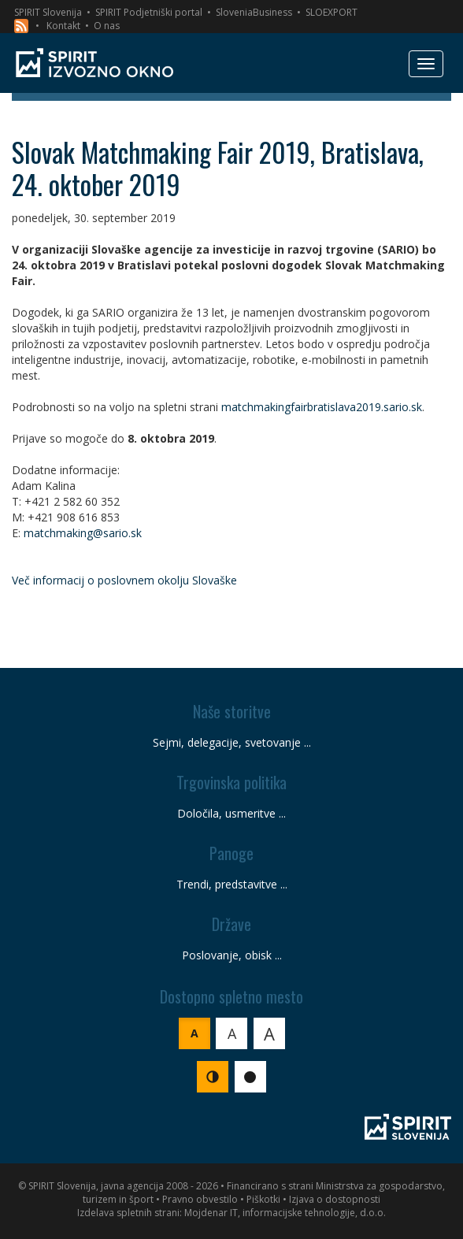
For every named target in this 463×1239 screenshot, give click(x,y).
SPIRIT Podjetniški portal (148, 12)
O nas (107, 25)
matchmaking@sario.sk (83, 532)
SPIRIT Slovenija (48, 12)
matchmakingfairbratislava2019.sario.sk (321, 406)
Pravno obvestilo (200, 1199)
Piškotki (263, 1199)
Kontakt (63, 25)
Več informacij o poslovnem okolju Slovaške (124, 580)
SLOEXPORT (331, 12)
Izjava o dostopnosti (334, 1199)
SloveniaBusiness (254, 12)
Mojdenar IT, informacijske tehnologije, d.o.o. (285, 1212)
